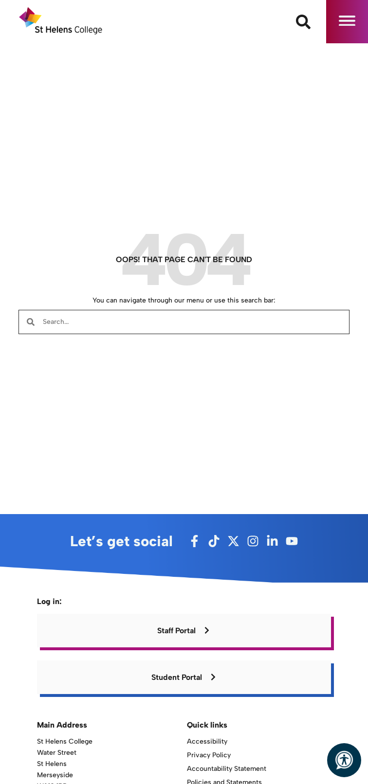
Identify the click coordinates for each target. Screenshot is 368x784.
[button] (347, 21)
